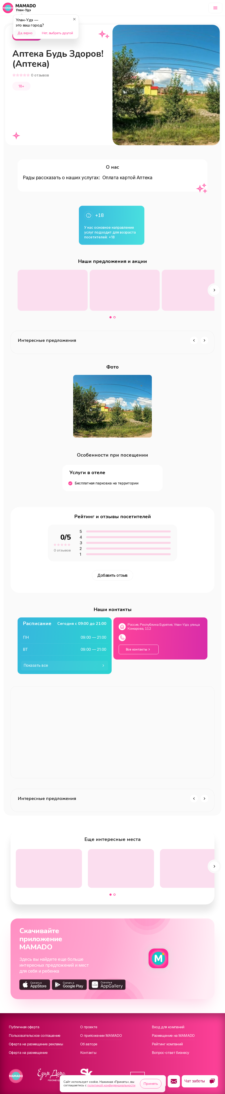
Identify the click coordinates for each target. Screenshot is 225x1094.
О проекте (88, 1027)
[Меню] (215, 8)
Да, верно (25, 33)
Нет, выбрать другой (57, 33)
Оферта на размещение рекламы (36, 1044)
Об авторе (88, 1044)
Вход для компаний (168, 1027)
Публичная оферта (24, 1027)
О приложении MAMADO (101, 1035)
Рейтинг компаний (167, 1044)
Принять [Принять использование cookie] (150, 1083)
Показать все (36, 665)
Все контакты (136, 649)
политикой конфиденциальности (111, 1085)
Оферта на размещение (28, 1052)
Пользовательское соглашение (34, 1035)
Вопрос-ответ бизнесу (170, 1052)
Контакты (88, 1052)
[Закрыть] (74, 19)
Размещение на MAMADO (173, 1035)
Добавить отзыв (112, 575)
